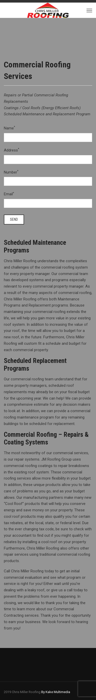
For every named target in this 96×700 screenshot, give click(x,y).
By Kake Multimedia (55, 692)
